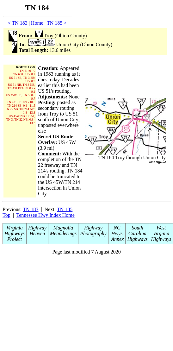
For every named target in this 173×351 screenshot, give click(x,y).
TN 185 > (56, 23)
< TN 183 (18, 23)
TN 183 (30, 209)
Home (37, 23)
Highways (137, 239)
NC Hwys (117, 230)
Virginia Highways (14, 230)
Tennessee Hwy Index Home (45, 215)
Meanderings (63, 233)
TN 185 (64, 209)
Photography (93, 233)
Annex (117, 239)
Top (6, 215)
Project (14, 239)
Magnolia (63, 227)
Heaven (37, 233)
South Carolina (137, 230)
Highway (37, 227)
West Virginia (161, 230)
